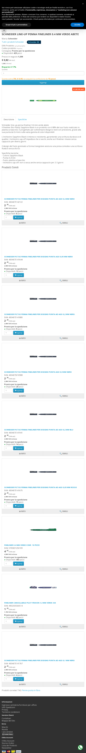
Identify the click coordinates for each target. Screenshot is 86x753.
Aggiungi (43, 82)
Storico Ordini (8, 743)
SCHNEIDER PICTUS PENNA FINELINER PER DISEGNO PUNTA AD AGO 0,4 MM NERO (39, 199)
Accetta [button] (77, 25)
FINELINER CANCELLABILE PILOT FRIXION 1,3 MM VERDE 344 (30, 603)
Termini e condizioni (11, 712)
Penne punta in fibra (31, 690)
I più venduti (7, 732)
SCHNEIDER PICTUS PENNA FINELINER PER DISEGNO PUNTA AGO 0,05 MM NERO (38, 256)
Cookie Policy (8, 734)
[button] (83, 4)
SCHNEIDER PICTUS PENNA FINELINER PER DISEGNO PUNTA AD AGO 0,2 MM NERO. (39, 314)
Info (22, 684)
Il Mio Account (8, 741)
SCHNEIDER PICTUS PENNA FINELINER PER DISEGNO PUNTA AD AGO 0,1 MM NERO (39, 660)
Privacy (5, 709)
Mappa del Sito (8, 720)
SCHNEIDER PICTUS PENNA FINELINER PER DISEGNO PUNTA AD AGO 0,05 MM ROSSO (40, 487)
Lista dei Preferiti (9, 745)
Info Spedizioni (8, 707)
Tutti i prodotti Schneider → (21, 42)
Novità (5, 729)
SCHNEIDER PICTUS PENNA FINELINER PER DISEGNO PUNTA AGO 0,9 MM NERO (38, 372)
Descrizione (9, 119)
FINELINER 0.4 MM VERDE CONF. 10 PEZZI (22, 545)
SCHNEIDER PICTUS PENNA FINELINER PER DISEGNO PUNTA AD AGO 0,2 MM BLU (38, 429)
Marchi (5, 727)
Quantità (5, 69)
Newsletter (7, 748)
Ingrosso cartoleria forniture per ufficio (19, 705)
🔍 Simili (63, 684)
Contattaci (6, 718)
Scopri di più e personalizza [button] (16, 25)
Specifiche (22, 119)
